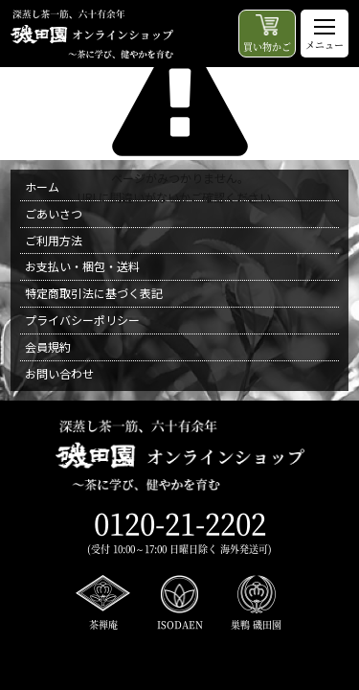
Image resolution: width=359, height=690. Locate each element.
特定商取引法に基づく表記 (94, 293)
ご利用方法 (53, 240)
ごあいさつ (53, 213)
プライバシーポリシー (82, 319)
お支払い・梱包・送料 (82, 266)
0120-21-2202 (180, 522)
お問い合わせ (59, 373)
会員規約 (48, 346)
